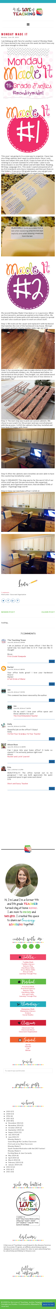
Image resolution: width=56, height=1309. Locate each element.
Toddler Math (28, 962)
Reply (52, 661)
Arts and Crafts (28, 994)
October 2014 (14, 1128)
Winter (28, 1050)
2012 (8, 1169)
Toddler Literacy (28, 964)
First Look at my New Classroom (20, 1144)
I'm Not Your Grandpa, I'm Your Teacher (24, 734)
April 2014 (12, 1158)
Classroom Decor (28, 1030)
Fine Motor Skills (28, 968)
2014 (8, 1121)
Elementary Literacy (28, 1011)
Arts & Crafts (28, 972)
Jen (9, 690)
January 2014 (13, 1165)
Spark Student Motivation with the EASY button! (26, 1148)
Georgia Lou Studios (9, 1304)
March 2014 (13, 1160)
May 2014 (12, 1155)
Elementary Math (28, 1009)
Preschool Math (28, 987)
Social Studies (28, 1015)
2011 (8, 1172)
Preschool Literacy (28, 989)
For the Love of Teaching (18, 1302)
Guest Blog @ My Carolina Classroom (22, 1142)
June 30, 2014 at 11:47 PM (16, 726)
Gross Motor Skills (28, 970)
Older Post (48, 612)
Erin (9, 767)
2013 (8, 1167)
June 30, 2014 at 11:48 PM (16, 747)
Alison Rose (12, 744)
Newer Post (8, 612)
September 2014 (15, 1130)
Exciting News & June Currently (20, 1153)
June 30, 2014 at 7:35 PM (16, 692)
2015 (8, 1118)
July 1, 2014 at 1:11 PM (15, 769)
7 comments (5, 592)
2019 (8, 1111)
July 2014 (12, 1135)
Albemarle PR (36, 1304)
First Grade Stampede (16, 656)
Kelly (9, 724)
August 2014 (13, 1132)
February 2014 (14, 1162)
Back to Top (48, 1304)
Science (28, 1013)
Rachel (10, 667)
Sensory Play (28, 966)
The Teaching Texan (16, 640)
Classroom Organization (18, 594)
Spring (28, 1045)
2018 (8, 1114)
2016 (8, 1116)
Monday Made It (14, 1139)
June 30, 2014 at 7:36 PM (22, 708)
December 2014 (14, 1123)
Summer (28, 1046)
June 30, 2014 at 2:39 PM (16, 642)
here (8, 173)
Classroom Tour (28, 1028)
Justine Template (36, 1302)
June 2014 (12, 1137)
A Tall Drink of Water (16, 679)
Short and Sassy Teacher (17, 783)
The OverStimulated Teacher (25, 716)
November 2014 (14, 1125)
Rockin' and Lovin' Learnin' (18, 756)
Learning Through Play (28, 974)
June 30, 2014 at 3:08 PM (16, 669)
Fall (28, 1048)
